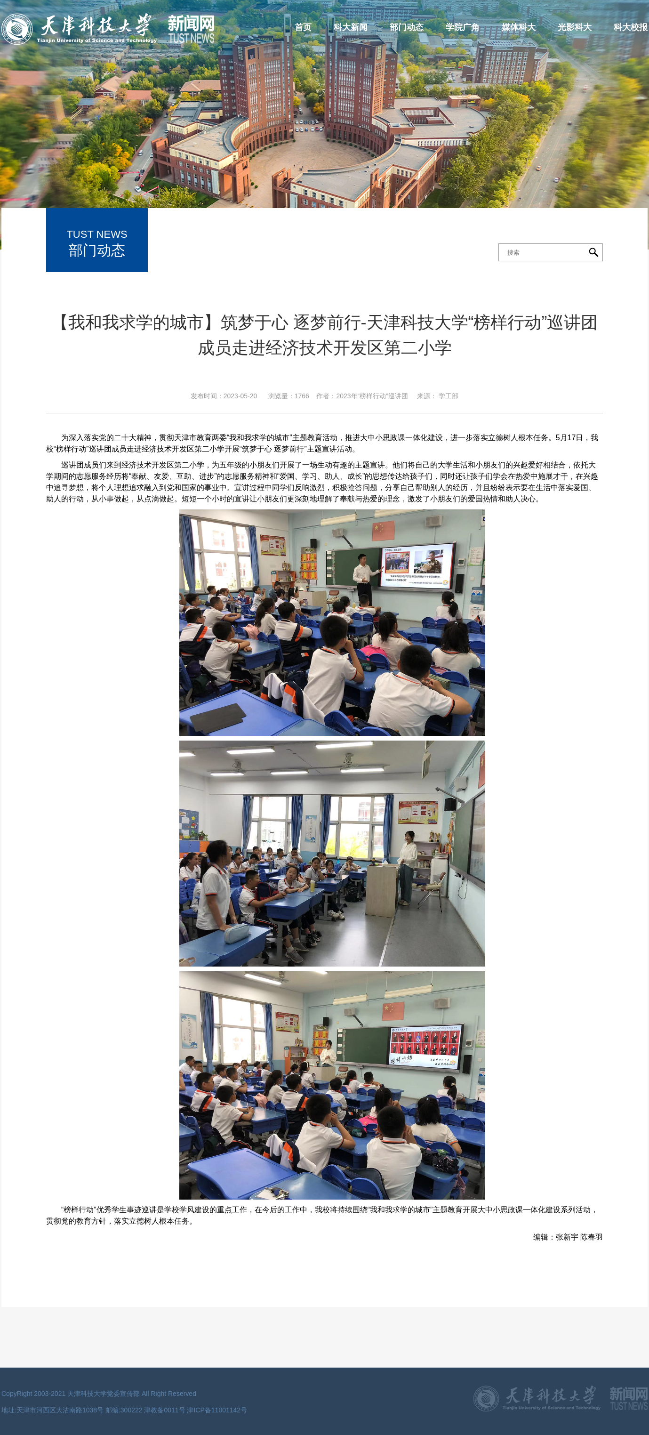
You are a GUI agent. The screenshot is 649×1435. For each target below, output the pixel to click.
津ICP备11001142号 (217, 1410)
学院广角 (463, 27)
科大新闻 (351, 27)
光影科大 (575, 27)
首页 (303, 27)
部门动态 (407, 27)
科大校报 (631, 27)
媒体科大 (519, 27)
